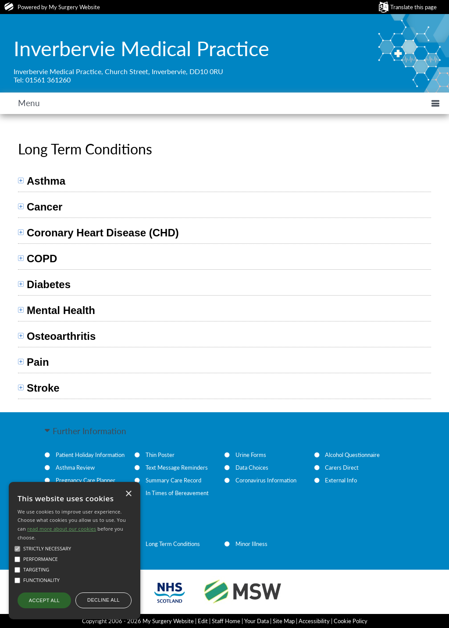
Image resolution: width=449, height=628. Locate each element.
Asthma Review (75, 467)
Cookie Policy (350, 620)
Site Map (284, 620)
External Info (341, 480)
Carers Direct (342, 467)
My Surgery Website (74, 7)
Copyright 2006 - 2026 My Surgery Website (138, 620)
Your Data (256, 620)
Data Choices (251, 467)
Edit (203, 620)
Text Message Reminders (177, 467)
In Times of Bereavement (177, 492)
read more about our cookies (61, 528)
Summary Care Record (173, 480)
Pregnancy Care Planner (85, 480)
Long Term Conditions (173, 543)
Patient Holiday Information (90, 454)
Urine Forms (250, 454)
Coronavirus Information (265, 480)
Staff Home (226, 620)
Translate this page (413, 7)
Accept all (44, 600)
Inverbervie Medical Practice (141, 48)
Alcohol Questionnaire (352, 454)
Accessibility (314, 620)
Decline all (103, 600)
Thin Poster (160, 454)
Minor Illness (251, 543)
